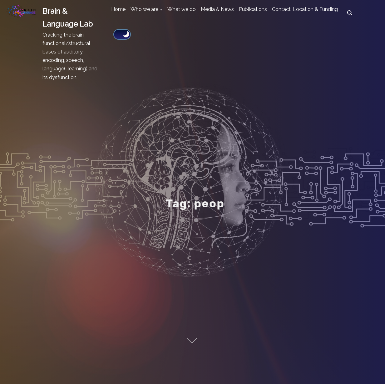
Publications (286, 13)
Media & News (243, 13)
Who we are (156, 13)
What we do (200, 13)
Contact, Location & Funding (148, 34)
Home (122, 13)
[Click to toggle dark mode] (220, 33)
